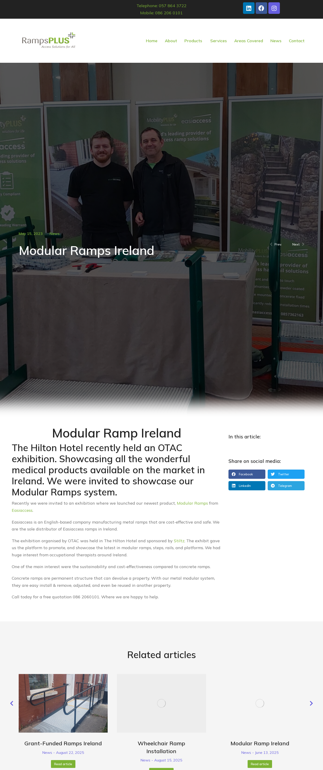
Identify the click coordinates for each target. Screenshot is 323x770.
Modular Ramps (46, 492)
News (54, 233)
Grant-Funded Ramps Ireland (63, 743)
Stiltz (179, 540)
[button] (246, 474)
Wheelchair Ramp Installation (161, 747)
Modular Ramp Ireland (260, 743)
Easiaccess (22, 510)
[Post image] (63, 703)
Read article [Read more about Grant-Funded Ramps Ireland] (63, 764)
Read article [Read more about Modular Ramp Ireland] (260, 764)
